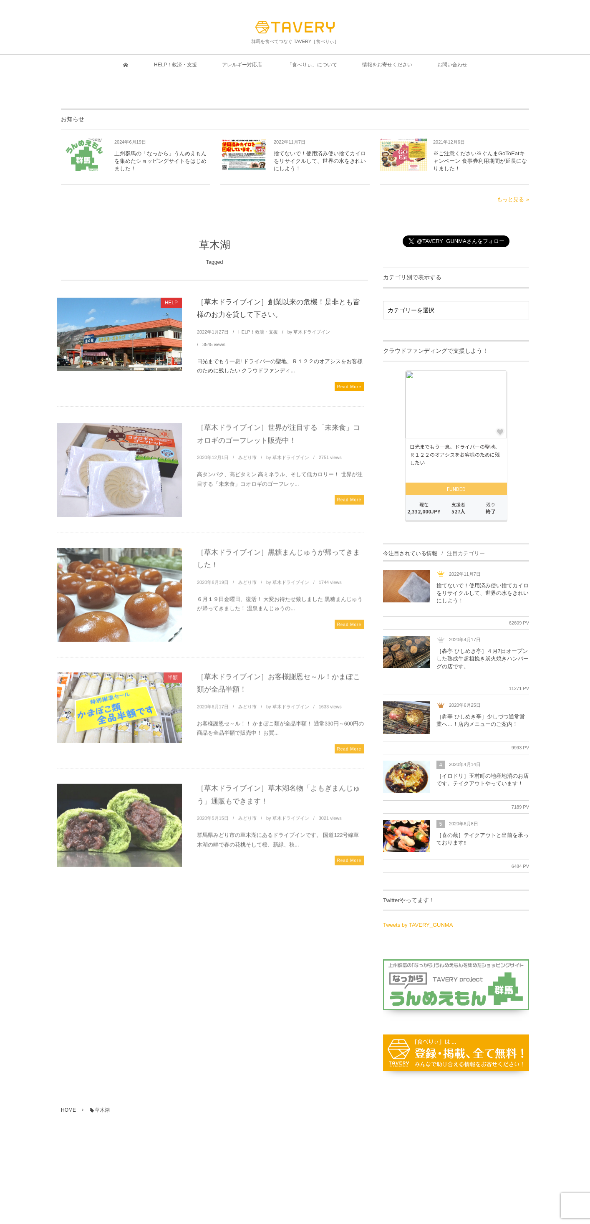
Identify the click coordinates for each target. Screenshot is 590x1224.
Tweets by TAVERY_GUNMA (418, 925)
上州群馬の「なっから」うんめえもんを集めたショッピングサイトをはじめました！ (160, 161)
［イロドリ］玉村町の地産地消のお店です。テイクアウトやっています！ (482, 779)
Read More (349, 386)
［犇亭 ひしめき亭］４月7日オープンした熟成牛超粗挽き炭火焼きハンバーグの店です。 (482, 658)
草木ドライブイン (311, 331)
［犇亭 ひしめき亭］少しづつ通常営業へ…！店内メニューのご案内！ (480, 720)
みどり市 (247, 460)
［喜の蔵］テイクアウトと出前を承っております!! (482, 839)
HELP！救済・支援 (258, 331)
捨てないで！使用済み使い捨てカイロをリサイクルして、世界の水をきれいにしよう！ (320, 161)
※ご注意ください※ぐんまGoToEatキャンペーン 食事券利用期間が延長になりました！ (480, 161)
